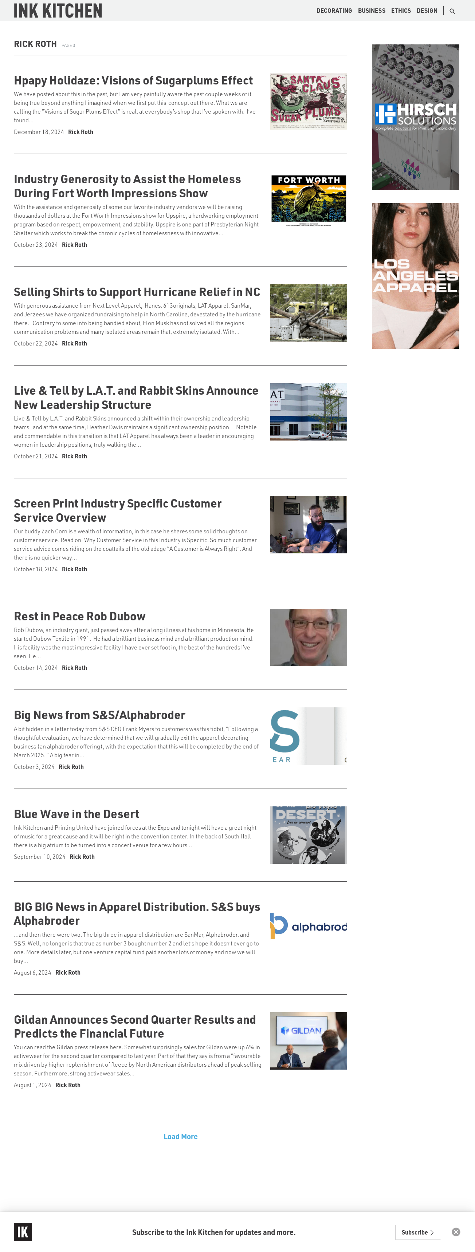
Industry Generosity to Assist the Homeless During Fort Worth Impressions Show (127, 185)
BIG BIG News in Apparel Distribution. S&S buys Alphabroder (137, 913)
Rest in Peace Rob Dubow (80, 615)
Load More (181, 1136)
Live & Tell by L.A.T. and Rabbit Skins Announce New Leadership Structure (136, 396)
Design (427, 10)
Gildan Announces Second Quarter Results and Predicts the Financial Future (135, 1025)
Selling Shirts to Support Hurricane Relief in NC (137, 291)
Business (371, 10)
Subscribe (418, 1232)
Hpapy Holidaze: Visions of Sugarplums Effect (133, 79)
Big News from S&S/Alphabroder (99, 714)
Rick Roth (80, 131)
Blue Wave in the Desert (76, 813)
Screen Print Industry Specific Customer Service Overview (118, 509)
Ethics (401, 10)
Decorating (334, 10)
